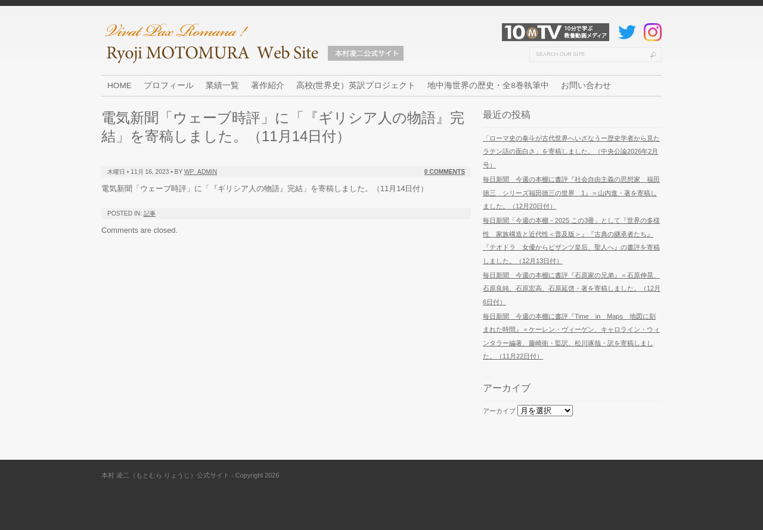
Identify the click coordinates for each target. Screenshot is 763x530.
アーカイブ (499, 410)
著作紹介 (267, 85)
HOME (119, 85)
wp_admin (200, 172)
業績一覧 (222, 85)
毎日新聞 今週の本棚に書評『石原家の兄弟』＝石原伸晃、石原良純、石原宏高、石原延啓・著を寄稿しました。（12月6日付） (571, 288)
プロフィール (169, 85)
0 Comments (444, 172)
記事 (150, 213)
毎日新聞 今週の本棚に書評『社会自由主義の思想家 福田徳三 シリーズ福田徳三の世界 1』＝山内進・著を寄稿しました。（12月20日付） (571, 193)
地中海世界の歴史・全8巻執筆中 (488, 85)
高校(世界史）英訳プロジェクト (356, 85)
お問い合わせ (586, 85)
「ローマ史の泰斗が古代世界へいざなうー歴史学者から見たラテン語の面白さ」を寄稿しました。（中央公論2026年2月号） (571, 152)
